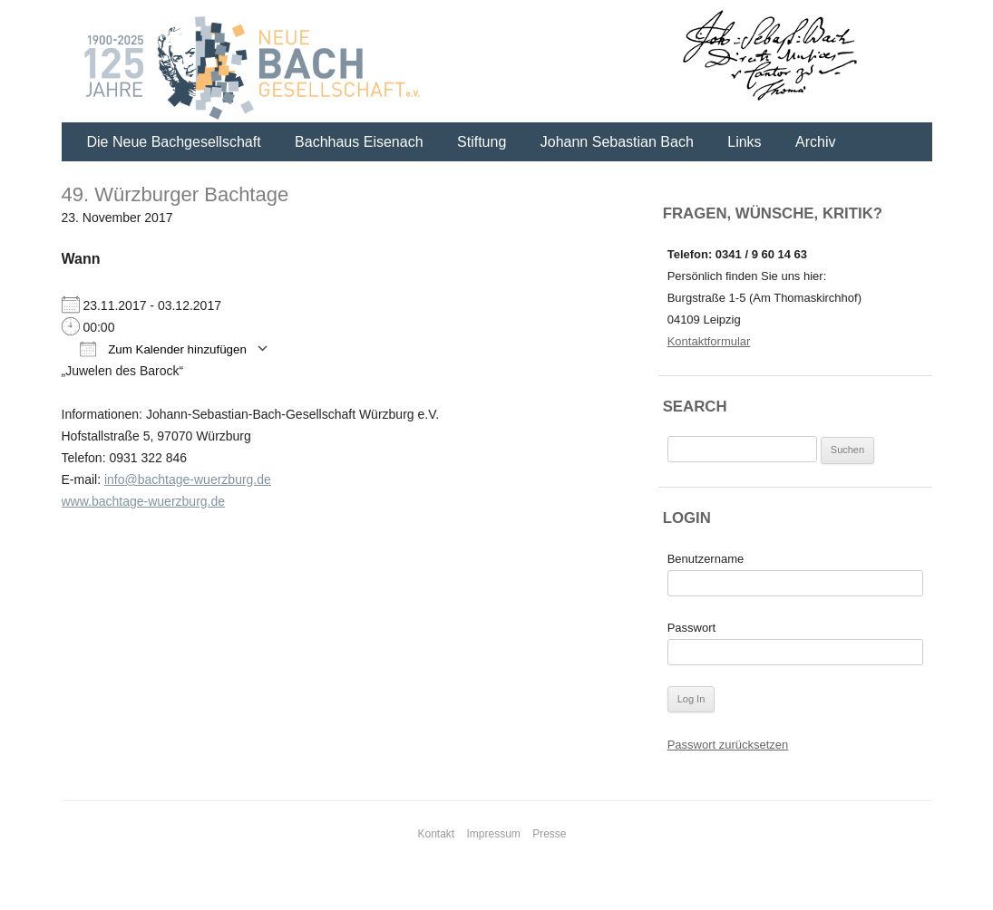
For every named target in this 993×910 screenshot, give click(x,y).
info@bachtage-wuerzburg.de (187, 479)
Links (744, 142)
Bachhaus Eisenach (359, 142)
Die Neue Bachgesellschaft (174, 142)
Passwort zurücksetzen (728, 744)
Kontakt (435, 834)
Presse (549, 834)
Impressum (494, 834)
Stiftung (481, 142)
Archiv (815, 142)
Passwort (691, 627)
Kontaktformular (709, 341)
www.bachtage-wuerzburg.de (144, 501)
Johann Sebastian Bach (617, 142)
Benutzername (706, 559)
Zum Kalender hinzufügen (163, 348)
